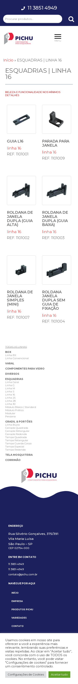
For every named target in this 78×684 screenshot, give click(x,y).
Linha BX (10, 355)
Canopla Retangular (17, 430)
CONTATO (17, 626)
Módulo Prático (14, 410)
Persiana (10, 416)
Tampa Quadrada (16, 437)
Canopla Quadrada (16, 427)
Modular (10, 413)
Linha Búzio (12, 424)
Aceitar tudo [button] (59, 674)
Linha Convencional (17, 358)
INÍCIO (15, 593)
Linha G (10, 385)
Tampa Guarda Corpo (18, 443)
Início (8, 60)
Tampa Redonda (15, 449)
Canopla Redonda (16, 434)
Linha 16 (10, 394)
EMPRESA (17, 601)
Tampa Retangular (16, 440)
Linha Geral (12, 382)
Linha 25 (10, 397)
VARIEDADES (19, 617)
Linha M (10, 388)
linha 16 (21, 128)
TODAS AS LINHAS (16, 346)
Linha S (9, 391)
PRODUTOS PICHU (22, 609)
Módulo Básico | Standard (20, 407)
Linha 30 (10, 403)
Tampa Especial (14, 446)
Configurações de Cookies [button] (26, 674)
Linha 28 (10, 400)
